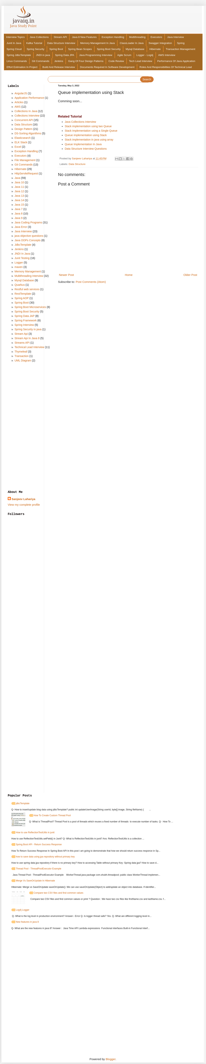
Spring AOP (21, 298)
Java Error (20, 226)
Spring (181, 43)
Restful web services (26, 289)
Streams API (22, 342)
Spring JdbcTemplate (19, 55)
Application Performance (29, 97)
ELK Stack (20, 142)
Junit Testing (22, 258)
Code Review (116, 61)
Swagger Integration (160, 43)
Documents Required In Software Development (107, 67)
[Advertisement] (30, 426)
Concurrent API (23, 120)
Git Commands (40, 61)
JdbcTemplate (22, 244)
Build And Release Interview (59, 67)
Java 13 (19, 195)
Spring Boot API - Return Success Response (39, 844)
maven (18, 267)
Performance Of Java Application (176, 61)
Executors (156, 37)
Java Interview (175, 37)
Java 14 (19, 200)
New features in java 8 (27, 922)
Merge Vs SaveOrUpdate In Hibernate (35, 880)
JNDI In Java (22, 253)
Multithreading (137, 37)
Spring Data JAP (24, 315)
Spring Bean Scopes (80, 49)
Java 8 (18, 213)
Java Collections (39, 37)
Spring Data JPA (64, 55)
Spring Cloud (14, 49)
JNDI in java (43, 55)
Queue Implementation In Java (83, 144)
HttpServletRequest (26, 173)
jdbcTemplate (23, 803)
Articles (18, 102)
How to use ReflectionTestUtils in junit (35, 832)
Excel (17, 146)
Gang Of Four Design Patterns (85, 61)
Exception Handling (113, 37)
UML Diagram (22, 360)
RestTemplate (22, 293)
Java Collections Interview (80, 121)
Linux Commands (17, 61)
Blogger (111, 1059)
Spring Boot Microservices (30, 307)
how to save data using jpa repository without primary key (45, 856)
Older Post (190, 274)
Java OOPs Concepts (27, 240)
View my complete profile (24, 504)
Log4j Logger (22, 910)
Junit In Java (14, 43)
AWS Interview (166, 55)
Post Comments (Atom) (91, 281)
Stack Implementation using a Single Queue (91, 130)
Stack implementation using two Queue (88, 126)
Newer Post (66, 274)
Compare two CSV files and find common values (58, 893)
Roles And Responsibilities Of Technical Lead (166, 67)
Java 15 (19, 204)
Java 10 (19, 182)
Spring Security (35, 49)
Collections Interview (26, 115)
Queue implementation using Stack (86, 135)
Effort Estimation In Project (22, 67)
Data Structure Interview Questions (86, 148)
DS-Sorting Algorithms (27, 133)
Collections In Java (25, 111)
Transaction (21, 356)
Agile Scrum (124, 55)
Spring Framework (25, 320)
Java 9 (18, 218)
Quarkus (19, 284)
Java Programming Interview (95, 55)
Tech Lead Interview (140, 61)
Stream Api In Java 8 (26, 338)
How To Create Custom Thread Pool (52, 815)
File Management (24, 160)
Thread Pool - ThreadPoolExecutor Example (38, 868)
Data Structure (77, 164)
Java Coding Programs (28, 222)
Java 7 (18, 209)
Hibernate (155, 49)
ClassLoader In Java (132, 43)
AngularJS (20, 93)
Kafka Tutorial (34, 43)
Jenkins (58, 61)
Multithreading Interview (28, 275)
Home (129, 274)
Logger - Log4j (144, 55)
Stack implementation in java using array (89, 139)
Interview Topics (15, 37)
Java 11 (19, 186)
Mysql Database (135, 49)
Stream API (60, 37)
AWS (17, 106)
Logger (18, 262)
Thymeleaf (20, 351)
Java (17, 177)
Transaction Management (180, 49)
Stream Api (21, 333)
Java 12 (19, 191)
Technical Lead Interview (29, 347)
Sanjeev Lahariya (23, 499)
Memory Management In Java (97, 43)
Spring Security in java (27, 329)
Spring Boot (56, 49)
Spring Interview (24, 324)
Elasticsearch (22, 137)
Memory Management (27, 271)
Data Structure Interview (61, 43)
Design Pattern (23, 128)
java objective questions (28, 235)
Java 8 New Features (84, 37)
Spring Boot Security (109, 49)
